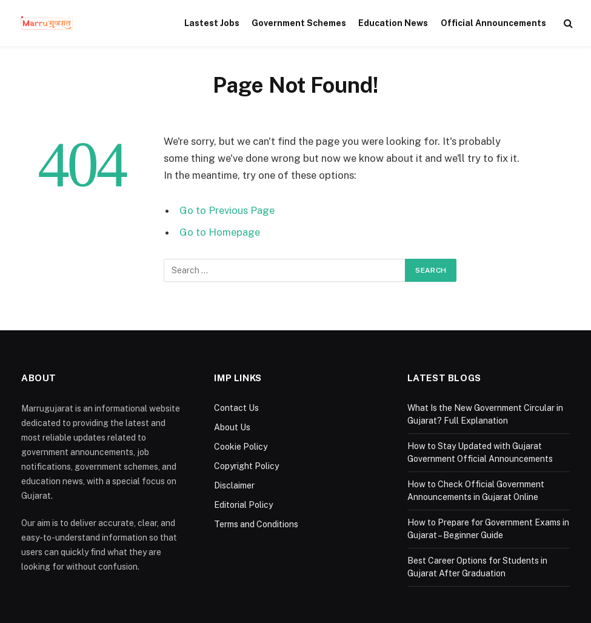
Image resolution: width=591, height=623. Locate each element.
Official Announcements (493, 23)
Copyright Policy (246, 466)
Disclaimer (234, 485)
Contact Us (236, 408)
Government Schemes (299, 23)
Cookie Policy (240, 446)
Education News (393, 23)
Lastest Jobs (211, 23)
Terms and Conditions (256, 524)
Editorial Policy (243, 505)
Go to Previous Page (227, 210)
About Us (232, 427)
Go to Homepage (219, 232)
